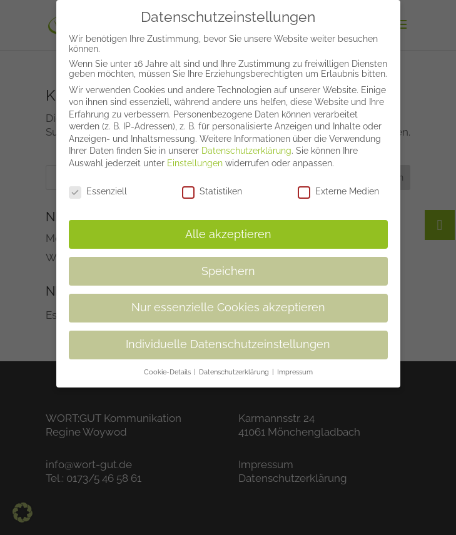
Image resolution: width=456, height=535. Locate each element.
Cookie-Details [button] (168, 364)
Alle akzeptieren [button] (228, 226)
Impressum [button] (295, 364)
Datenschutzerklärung (246, 143)
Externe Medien (338, 183)
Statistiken (212, 183)
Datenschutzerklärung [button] (235, 364)
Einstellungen (195, 156)
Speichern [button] (228, 263)
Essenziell (98, 183)
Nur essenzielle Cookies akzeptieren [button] (228, 300)
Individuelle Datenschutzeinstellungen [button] (228, 337)
